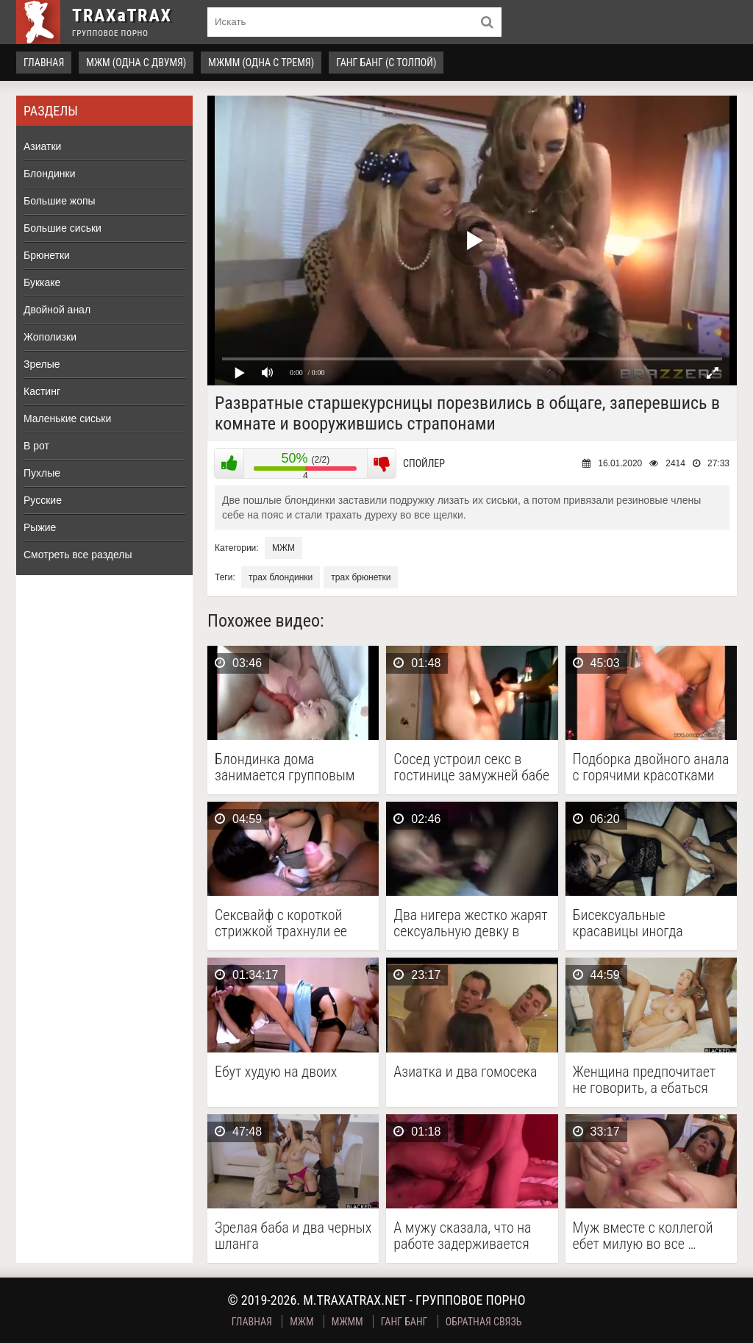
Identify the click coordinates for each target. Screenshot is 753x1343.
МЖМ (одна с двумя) (136, 62)
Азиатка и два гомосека (465, 1072)
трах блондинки (281, 577)
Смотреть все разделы (78, 554)
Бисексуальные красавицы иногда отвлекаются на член (636, 923)
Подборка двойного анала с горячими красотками (651, 767)
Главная (44, 62)
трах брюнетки (360, 577)
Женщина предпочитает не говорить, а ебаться (644, 1080)
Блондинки (50, 173)
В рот (36, 446)
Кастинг (42, 391)
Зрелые (42, 364)
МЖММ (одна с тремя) (261, 62)
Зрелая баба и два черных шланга (293, 1235)
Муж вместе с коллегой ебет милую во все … (643, 1235)
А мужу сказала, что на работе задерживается (462, 1235)
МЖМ (283, 548)
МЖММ (347, 1322)
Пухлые (42, 473)
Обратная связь (484, 1322)
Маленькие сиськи (67, 418)
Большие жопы (60, 201)
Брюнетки (47, 255)
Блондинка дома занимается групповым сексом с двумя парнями (289, 767)
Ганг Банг (404, 1322)
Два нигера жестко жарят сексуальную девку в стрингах (470, 923)
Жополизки (50, 337)
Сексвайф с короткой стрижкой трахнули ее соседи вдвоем (281, 923)
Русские (43, 500)
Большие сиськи (62, 228)
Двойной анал (57, 310)
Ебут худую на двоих (276, 1072)
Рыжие (40, 527)
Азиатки (42, 146)
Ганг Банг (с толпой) (386, 62)
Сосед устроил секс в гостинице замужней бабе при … (471, 767)
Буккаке (42, 282)
